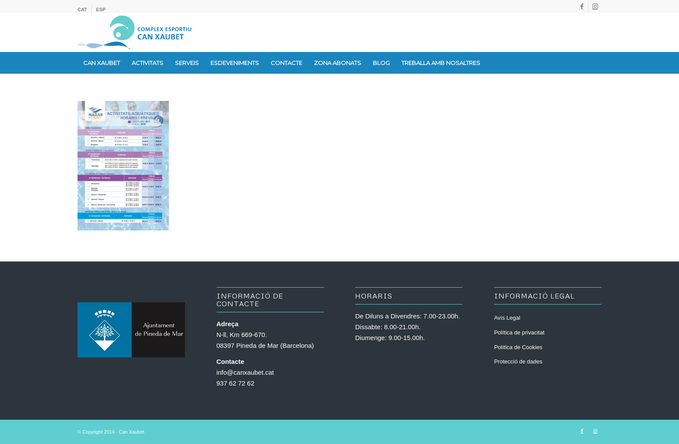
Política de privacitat (519, 332)
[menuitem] (85, 9)
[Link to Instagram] (594, 6)
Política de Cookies (518, 347)
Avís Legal (507, 317)
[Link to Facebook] (582, 6)
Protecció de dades (518, 361)
